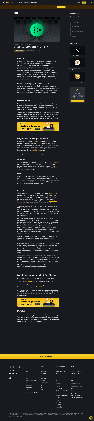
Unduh (27, 389)
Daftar (84, 2)
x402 (57, 376)
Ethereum (35, 141)
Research (43, 389)
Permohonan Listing (60, 369)
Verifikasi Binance (74, 391)
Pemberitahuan (29, 387)
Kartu (42, 375)
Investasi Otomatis (44, 382)
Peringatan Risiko (29, 385)
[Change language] (88, 2)
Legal (27, 375)
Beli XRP (57, 400)
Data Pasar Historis (75, 373)
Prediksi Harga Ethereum (61, 393)
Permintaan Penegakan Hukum (77, 397)
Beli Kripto (43, 368)
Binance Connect (59, 375)
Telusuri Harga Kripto (60, 384)
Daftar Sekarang (77, 100)
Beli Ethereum (58, 404)
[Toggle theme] (91, 2)
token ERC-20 (53, 193)
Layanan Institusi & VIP (60, 371)
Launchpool (43, 380)
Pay (41, 369)
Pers (26, 373)
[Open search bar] (75, 2)
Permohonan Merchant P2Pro (62, 368)
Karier (27, 368)
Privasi (27, 378)
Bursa (42, 366)
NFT (41, 385)
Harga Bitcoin (58, 386)
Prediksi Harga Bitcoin (60, 391)
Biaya (72, 388)
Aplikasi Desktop (29, 390)
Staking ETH (43, 383)
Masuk (78, 2)
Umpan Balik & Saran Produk (76, 386)
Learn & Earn (58, 383)
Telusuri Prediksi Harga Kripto (61, 390)
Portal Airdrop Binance (75, 395)
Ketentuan (28, 376)
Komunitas (28, 383)
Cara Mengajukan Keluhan (76, 398)
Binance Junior (44, 373)
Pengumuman (28, 369)
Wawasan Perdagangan (75, 375)
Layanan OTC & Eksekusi (76, 371)
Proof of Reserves (74, 376)
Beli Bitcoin (58, 397)
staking (56, 162)
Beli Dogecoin (58, 402)
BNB (72, 369)
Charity (42, 390)
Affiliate (72, 366)
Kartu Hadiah (43, 378)
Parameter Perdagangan (76, 393)
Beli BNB (57, 398)
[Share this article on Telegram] (78, 16)
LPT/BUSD (39, 286)
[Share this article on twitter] (70, 16)
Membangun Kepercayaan (31, 380)
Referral (72, 368)
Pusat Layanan (74, 384)
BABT (42, 387)
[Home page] (10, 3)
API (71, 390)
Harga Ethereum (59, 388)
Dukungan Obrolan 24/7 (75, 383)
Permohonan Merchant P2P (61, 366)
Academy (42, 376)
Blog (26, 382)
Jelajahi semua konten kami (47, 356)
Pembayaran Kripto (44, 371)
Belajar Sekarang (61, 6)
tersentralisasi (37, 150)
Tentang (27, 366)
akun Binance (28, 281)
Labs (57, 373)
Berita (27, 371)
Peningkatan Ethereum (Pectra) (62, 395)
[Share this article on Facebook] (74, 16)
